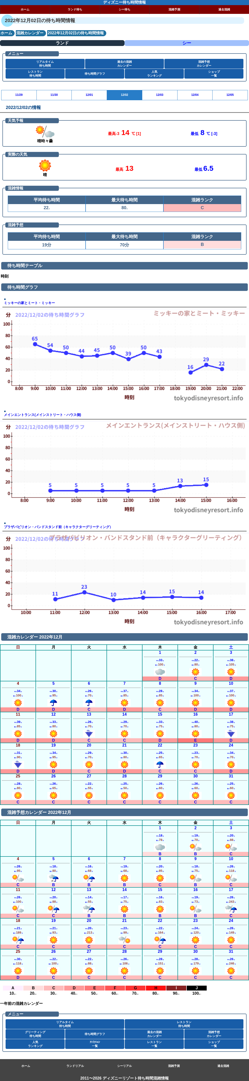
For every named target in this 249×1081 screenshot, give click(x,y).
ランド (62, 43)
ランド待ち (75, 9)
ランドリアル (75, 1066)
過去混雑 (224, 9)
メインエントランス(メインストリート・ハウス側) (42, 415)
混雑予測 (174, 9)
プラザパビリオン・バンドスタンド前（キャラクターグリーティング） (58, 527)
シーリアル (124, 1066)
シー (186, 43)
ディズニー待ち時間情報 (124, 2)
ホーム (25, 9)
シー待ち (124, 9)
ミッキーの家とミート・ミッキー (29, 303)
